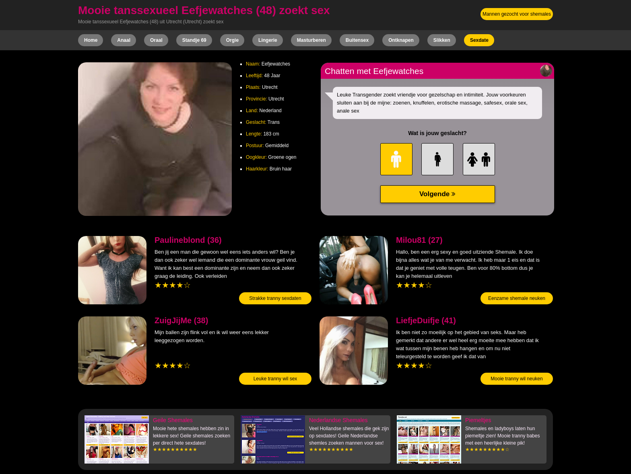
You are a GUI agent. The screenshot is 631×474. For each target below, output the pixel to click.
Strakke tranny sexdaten (275, 298)
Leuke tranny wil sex (275, 379)
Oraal (156, 40)
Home (90, 40)
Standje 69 (194, 40)
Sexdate (479, 40)
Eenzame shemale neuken (516, 298)
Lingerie (267, 40)
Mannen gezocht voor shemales (517, 14)
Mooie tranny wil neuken (516, 379)
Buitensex (357, 40)
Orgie (232, 40)
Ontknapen (401, 40)
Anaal (123, 40)
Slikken (441, 40)
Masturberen (311, 40)
